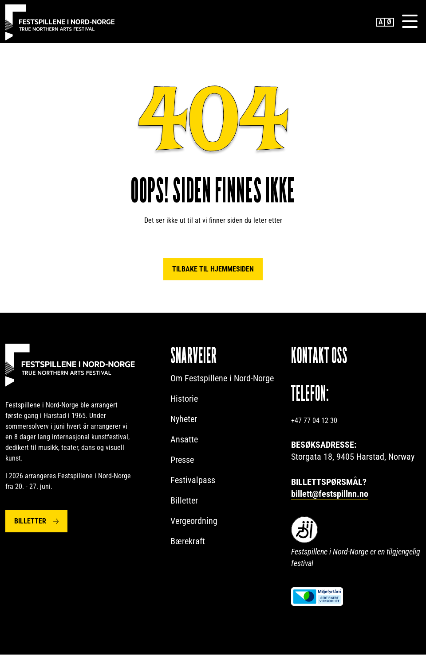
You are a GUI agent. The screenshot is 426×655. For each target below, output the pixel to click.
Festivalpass (192, 480)
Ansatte (184, 439)
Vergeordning (193, 521)
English (380, 22)
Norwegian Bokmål (389, 22)
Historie (184, 399)
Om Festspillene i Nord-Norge (222, 378)
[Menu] (409, 22)
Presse (182, 460)
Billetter (30, 521)
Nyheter (183, 419)
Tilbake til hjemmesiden (213, 269)
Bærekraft (187, 541)
